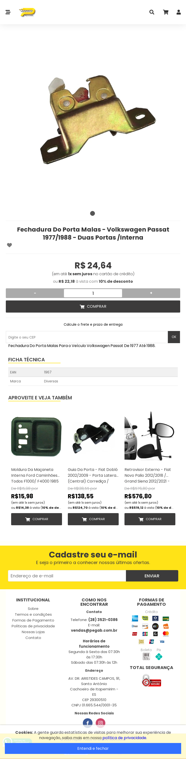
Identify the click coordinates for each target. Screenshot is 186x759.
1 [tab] (92, 213)
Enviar (152, 576)
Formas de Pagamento (33, 620)
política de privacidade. (124, 738)
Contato (33, 637)
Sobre (33, 608)
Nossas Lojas (33, 631)
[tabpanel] (93, 121)
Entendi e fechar (93, 748)
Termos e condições (33, 614)
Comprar (96, 306)
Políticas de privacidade (33, 626)
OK (174, 337)
